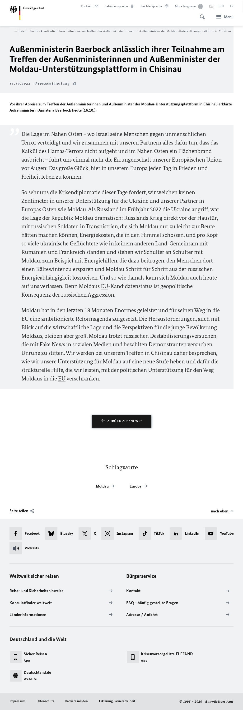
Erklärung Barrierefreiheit (117, 701)
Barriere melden (76, 701)
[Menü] (224, 16)
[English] (222, 6)
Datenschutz (45, 701)
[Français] (232, 6)
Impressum (17, 701)
